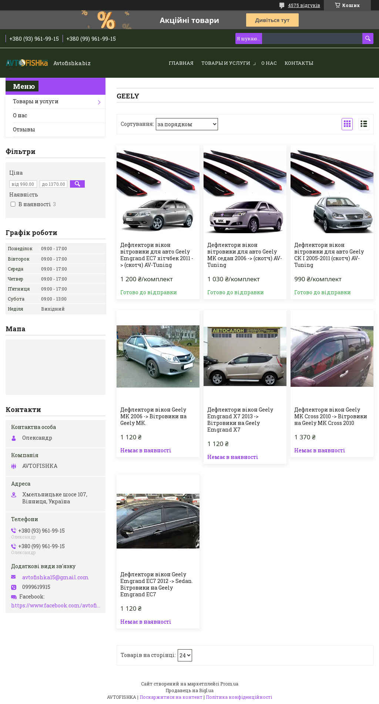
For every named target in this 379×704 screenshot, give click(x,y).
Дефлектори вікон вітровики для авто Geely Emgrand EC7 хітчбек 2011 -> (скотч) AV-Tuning (156, 255)
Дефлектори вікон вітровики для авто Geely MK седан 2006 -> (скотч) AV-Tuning (244, 255)
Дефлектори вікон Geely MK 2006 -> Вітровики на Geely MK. (153, 416)
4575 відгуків (304, 5)
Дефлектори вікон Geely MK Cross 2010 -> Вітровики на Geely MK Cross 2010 (330, 416)
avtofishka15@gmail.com (55, 577)
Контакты (299, 63)
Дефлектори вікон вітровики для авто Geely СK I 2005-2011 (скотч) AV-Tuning (329, 255)
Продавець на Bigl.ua (189, 690)
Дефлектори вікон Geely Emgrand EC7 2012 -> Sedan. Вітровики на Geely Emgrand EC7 (156, 584)
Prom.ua (229, 684)
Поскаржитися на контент (171, 697)
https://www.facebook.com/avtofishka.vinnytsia (56, 605)
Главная (181, 63)
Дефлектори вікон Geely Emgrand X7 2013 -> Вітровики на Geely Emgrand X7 (240, 419)
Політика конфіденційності (239, 697)
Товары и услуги (225, 63)
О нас (269, 63)
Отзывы (24, 129)
